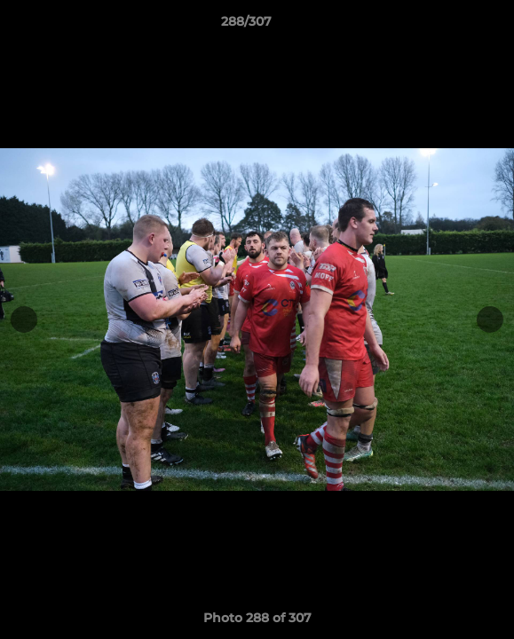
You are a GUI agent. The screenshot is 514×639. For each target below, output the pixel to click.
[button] (450, 26)
